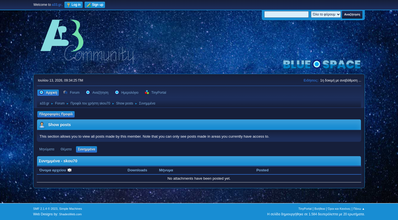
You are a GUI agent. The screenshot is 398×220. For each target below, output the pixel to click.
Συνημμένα (86, 149)
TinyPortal (305, 208)
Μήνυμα (166, 170)
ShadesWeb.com (70, 214)
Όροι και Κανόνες (339, 208)
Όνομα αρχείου (55, 170)
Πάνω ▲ (359, 208)
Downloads (137, 170)
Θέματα (66, 149)
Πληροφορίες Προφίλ (56, 114)
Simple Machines (70, 208)
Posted (262, 170)
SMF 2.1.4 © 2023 (45, 208)
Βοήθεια (319, 208)
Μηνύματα (46, 149)
